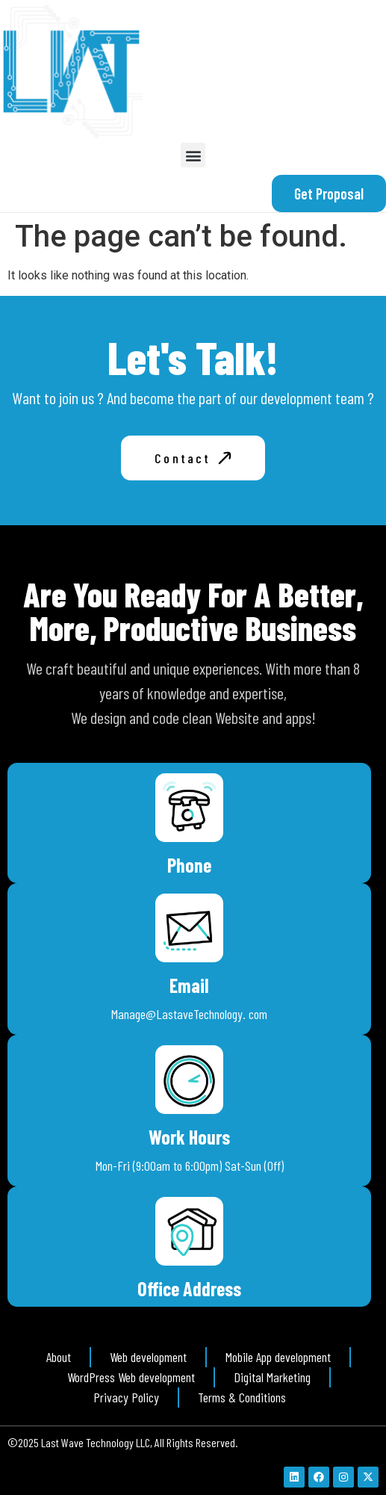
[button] (193, 155)
